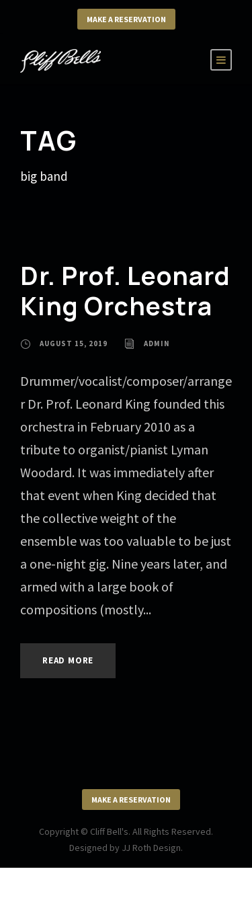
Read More (67, 660)
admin (157, 343)
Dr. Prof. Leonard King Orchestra (125, 290)
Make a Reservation (126, 19)
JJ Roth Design (151, 848)
